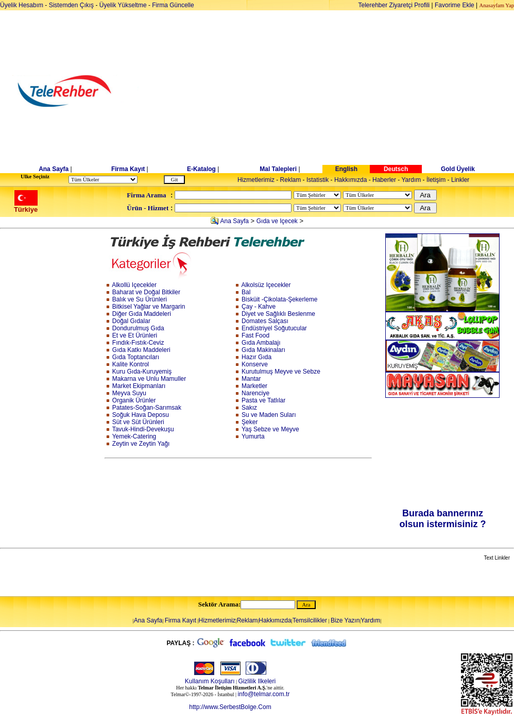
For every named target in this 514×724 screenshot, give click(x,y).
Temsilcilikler (310, 620)
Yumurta (253, 436)
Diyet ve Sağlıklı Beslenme (278, 313)
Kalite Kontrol (130, 364)
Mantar (251, 378)
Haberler (384, 179)
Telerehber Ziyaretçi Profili (394, 5)
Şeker (250, 422)
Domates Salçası (265, 321)
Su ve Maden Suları (269, 414)
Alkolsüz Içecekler (265, 285)
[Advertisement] (336, 91)
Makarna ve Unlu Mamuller (149, 378)
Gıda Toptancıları (135, 357)
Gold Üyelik (458, 169)
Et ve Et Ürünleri (134, 335)
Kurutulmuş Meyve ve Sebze (281, 371)
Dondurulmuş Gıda (138, 328)
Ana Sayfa (53, 169)
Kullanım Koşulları (210, 681)
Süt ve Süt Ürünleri (138, 422)
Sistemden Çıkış (71, 5)
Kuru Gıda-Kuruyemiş (142, 371)
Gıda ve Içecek (277, 221)
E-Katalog (201, 169)
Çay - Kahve (259, 306)
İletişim (436, 179)
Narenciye (255, 393)
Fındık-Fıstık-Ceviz (138, 342)
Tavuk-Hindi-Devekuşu (143, 429)
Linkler (460, 179)
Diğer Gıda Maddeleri (141, 313)
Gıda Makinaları (263, 349)
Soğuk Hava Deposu (140, 414)
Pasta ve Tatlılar (263, 400)
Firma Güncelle (173, 5)
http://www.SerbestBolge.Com (230, 707)
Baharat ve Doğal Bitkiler (146, 292)
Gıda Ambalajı (261, 342)
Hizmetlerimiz (256, 179)
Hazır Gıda (256, 357)
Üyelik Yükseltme (123, 5)
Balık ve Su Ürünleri (139, 299)
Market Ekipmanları (138, 386)
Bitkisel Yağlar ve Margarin (148, 306)
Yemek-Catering (134, 436)
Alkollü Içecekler (134, 285)
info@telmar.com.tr (264, 694)
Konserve (255, 364)
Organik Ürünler (134, 400)
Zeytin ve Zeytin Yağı (141, 443)
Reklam (290, 179)
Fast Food (255, 335)
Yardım (411, 179)
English (346, 169)
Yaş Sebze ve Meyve (270, 429)
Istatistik (317, 179)
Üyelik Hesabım (21, 5)
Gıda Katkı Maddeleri (141, 349)
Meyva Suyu (129, 393)
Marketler (254, 386)
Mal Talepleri (278, 169)
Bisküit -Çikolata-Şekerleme (279, 299)
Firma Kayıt (128, 169)
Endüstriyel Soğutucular (274, 328)
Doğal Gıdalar (131, 321)
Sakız (249, 407)
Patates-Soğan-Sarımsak (146, 407)
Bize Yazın (345, 620)
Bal (246, 292)
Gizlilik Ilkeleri (257, 681)
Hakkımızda (350, 179)
